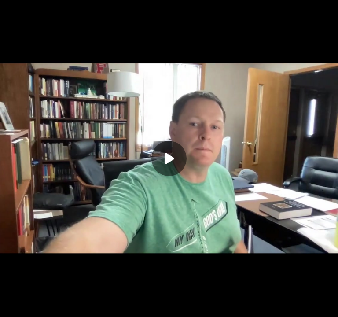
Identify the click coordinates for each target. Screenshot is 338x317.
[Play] (169, 158)
